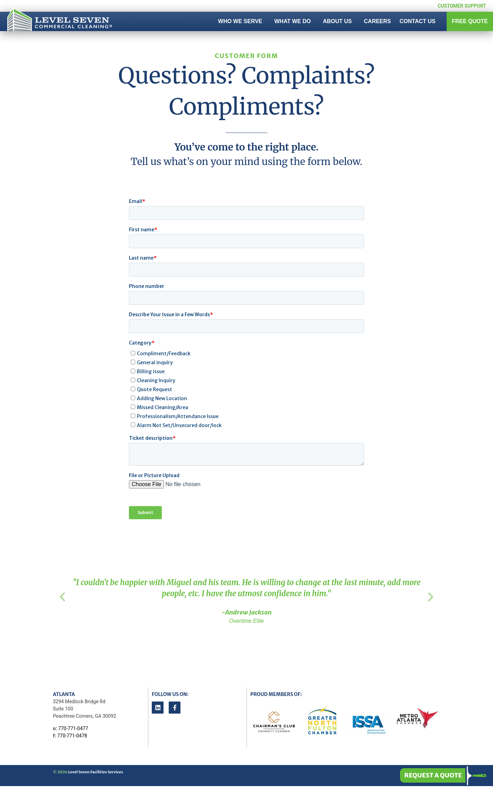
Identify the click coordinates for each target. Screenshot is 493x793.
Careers (377, 21)
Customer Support (462, 6)
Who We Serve (242, 21)
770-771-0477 (73, 728)
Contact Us (418, 21)
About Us (339, 21)
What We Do (294, 21)
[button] (62, 597)
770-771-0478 (72, 735)
